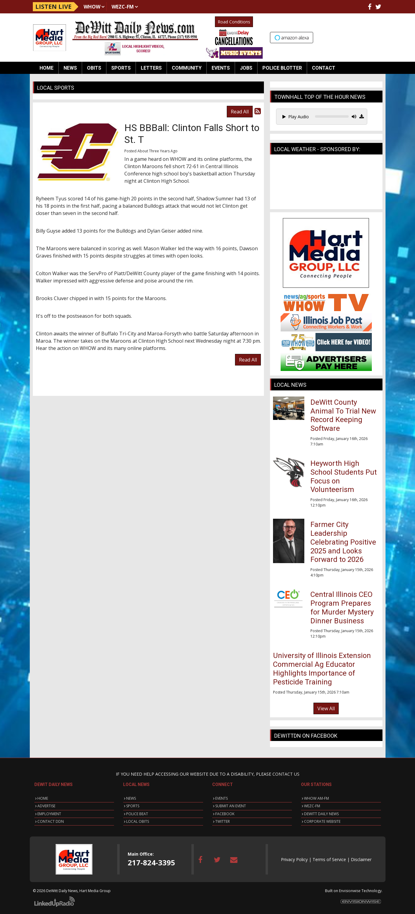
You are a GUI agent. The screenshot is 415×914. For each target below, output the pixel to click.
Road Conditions (234, 22)
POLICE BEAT (137, 813)
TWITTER (222, 821)
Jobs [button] (246, 68)
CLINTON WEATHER (326, 183)
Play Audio (295, 116)
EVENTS (221, 798)
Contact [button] (323, 68)
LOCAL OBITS (137, 821)
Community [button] (187, 68)
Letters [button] (151, 68)
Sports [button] (121, 68)
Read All (240, 111)
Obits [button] (94, 68)
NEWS (131, 798)
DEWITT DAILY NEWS (321, 813)
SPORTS (132, 805)
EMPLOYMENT (49, 813)
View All (326, 708)
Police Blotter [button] (282, 68)
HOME (42, 798)
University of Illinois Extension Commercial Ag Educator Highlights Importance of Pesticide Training (322, 668)
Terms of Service (329, 859)
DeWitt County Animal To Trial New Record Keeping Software (343, 415)
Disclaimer (361, 859)
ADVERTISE (46, 805)
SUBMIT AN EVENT (230, 805)
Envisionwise (350, 890)
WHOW (92, 6)
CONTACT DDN (50, 821)
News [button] (70, 68)
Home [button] (47, 68)
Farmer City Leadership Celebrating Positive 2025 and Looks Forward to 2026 (343, 542)
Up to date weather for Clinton (379, 37)
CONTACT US (285, 774)
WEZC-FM (123, 6)
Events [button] (221, 68)
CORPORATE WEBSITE (322, 821)
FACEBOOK (224, 813)
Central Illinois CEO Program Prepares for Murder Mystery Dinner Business (342, 607)
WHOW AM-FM (316, 798)
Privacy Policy (294, 859)
